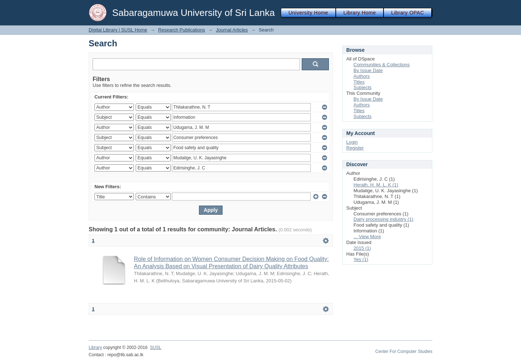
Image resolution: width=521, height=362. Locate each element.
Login (352, 142)
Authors (361, 76)
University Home (308, 13)
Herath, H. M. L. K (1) (375, 185)
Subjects (362, 87)
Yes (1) (360, 259)
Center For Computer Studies (403, 351)
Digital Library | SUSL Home (118, 30)
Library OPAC (407, 13)
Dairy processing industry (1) (383, 219)
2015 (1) (362, 248)
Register (355, 148)
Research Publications (181, 30)
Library (95, 347)
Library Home (359, 13)
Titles (359, 82)
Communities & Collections (381, 64)
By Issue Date (368, 70)
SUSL (155, 347)
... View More (367, 236)
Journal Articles (232, 30)
